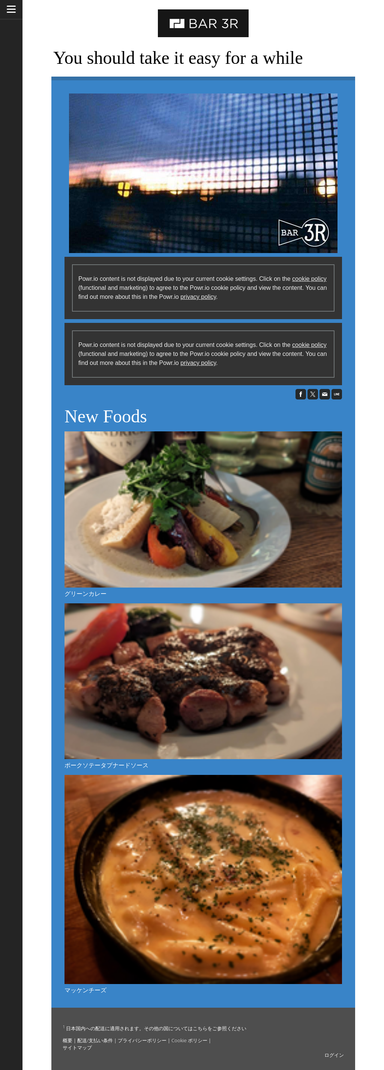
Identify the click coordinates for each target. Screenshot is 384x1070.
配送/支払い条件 (95, 1040)
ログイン (334, 1055)
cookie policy (309, 279)
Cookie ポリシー (189, 1040)
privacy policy (198, 297)
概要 (67, 1040)
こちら (200, 1028)
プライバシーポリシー (142, 1040)
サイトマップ (77, 1047)
